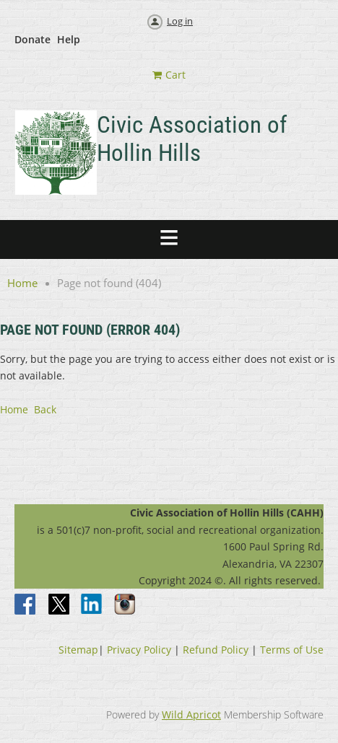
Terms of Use (292, 649)
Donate (32, 39)
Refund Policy (215, 649)
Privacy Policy (139, 649)
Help (68, 39)
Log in (180, 20)
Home (22, 283)
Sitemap (78, 649)
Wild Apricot (191, 714)
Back (45, 409)
